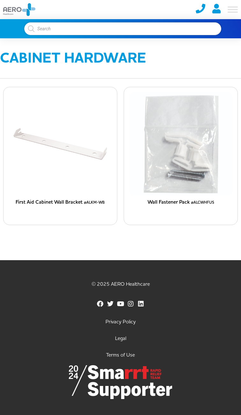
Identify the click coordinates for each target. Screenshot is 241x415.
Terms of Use (120, 354)
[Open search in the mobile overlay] (119, 28)
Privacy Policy (121, 321)
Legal (120, 338)
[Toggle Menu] (233, 9)
